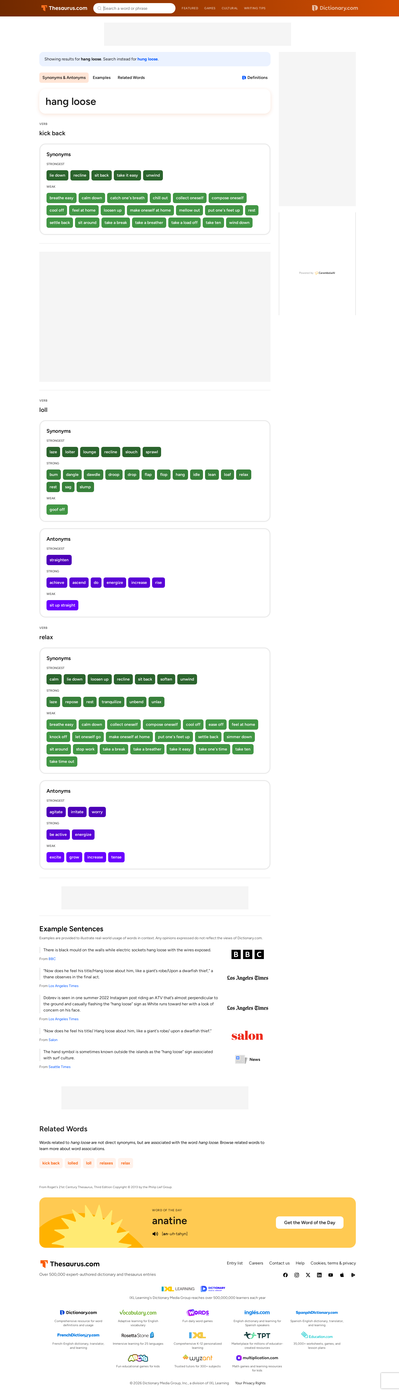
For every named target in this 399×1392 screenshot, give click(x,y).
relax (243, 474)
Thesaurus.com (64, 8)
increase (139, 582)
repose (71, 701)
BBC (52, 959)
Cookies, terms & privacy (333, 1263)
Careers (256, 1263)
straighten (59, 559)
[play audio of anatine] (155, 1234)
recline (79, 175)
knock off (58, 736)
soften (166, 679)
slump (85, 486)
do (96, 582)
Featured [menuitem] (190, 8)
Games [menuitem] (210, 8)
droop (113, 474)
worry (97, 811)
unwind (153, 175)
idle (196, 474)
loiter (70, 451)
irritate (77, 811)
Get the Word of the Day (309, 1222)
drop (132, 474)
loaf (227, 474)
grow (74, 857)
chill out (160, 197)
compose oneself (228, 197)
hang (180, 474)
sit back (102, 175)
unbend (136, 701)
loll (88, 1163)
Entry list (235, 1263)
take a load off (184, 222)
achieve (57, 582)
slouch (131, 451)
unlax (156, 701)
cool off (57, 210)
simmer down (239, 736)
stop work (85, 749)
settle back (60, 222)
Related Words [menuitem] (131, 77)
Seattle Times (60, 1067)
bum (54, 474)
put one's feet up (224, 210)
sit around (87, 222)
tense (116, 857)
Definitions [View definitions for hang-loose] (257, 77)
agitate (56, 811)
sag (68, 486)
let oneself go (88, 736)
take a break (116, 222)
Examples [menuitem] (101, 77)
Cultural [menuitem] (230, 8)
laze (53, 451)
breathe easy (61, 197)
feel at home (84, 210)
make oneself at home (150, 210)
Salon (53, 1040)
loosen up (113, 210)
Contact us (279, 1263)
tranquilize (111, 701)
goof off (57, 509)
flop (164, 474)
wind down (239, 222)
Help (300, 1263)
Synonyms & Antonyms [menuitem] (64, 77)
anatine (169, 1220)
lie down (57, 175)
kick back (51, 1163)
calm (54, 679)
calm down (92, 197)
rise (158, 582)
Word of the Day (167, 1210)
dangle (72, 474)
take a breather (149, 222)
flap (148, 474)
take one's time (213, 749)
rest (251, 210)
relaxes (106, 1163)
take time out (62, 761)
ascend (79, 582)
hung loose (147, 59)
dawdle (93, 474)
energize (115, 582)
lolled (73, 1163)
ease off (216, 724)
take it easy (127, 175)
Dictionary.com (335, 8)
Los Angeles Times (64, 986)
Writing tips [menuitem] (255, 8)
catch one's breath (127, 197)
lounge (89, 451)
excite (55, 857)
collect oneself (189, 197)
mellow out (189, 210)
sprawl (152, 451)
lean (212, 474)
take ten (213, 222)
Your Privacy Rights (250, 1383)
